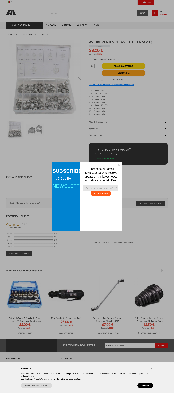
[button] (152, 368)
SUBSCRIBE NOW (101, 193)
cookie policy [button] (30, 376)
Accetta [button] (145, 385)
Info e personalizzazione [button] (36, 385)
